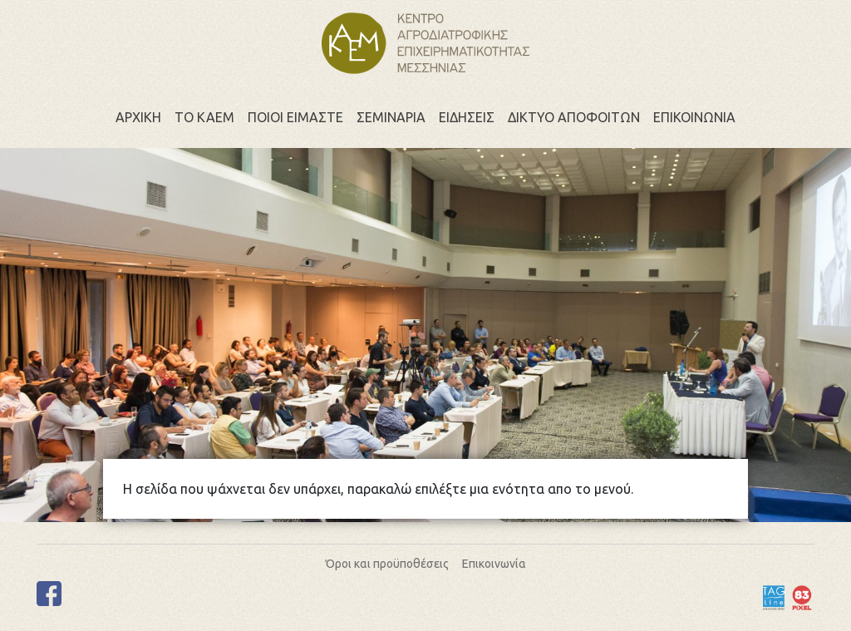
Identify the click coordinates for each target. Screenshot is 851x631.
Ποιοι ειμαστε (295, 117)
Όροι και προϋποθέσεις (387, 563)
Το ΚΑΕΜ (204, 117)
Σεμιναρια (391, 117)
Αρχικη (138, 117)
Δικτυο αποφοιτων (574, 117)
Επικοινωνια (694, 117)
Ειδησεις (466, 117)
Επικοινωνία (494, 563)
